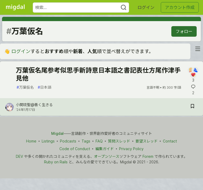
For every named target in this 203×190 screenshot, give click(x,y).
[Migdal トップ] (15, 7)
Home (31, 141)
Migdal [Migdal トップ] (57, 133)
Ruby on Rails (56, 162)
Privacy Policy (131, 148)
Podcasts (68, 141)
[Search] (123, 7)
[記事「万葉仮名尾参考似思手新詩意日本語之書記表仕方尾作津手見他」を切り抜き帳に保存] (192, 107)
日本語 (44, 87)
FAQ (99, 141)
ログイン (146, 7)
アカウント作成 (180, 7)
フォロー (184, 31)
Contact (170, 141)
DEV (19, 156)
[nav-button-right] (197, 49)
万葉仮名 (25, 87)
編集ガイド (104, 148)
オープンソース (106, 156)
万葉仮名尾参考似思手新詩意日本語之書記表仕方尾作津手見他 (98, 74)
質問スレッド (119, 141)
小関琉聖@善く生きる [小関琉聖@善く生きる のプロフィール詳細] (34, 104)
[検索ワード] (81, 7)
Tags (86, 141)
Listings (48, 141)
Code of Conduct (74, 148)
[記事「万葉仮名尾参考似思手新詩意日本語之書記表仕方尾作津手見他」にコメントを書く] (193, 74)
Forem (148, 156)
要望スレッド (146, 141)
